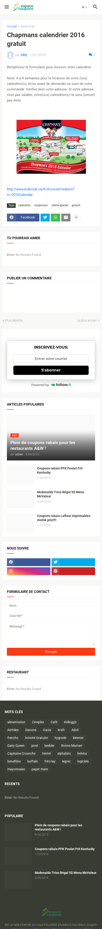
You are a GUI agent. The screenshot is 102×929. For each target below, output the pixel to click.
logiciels (83, 761)
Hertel (46, 753)
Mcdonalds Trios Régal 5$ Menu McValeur (60, 494)
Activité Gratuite (36, 738)
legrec (66, 761)
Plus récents (14, 320)
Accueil (12, 26)
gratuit (76, 205)
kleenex (78, 738)
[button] (6, 7)
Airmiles (13, 730)
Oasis (47, 730)
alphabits (64, 753)
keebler (49, 745)
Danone (30, 730)
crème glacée (60, 205)
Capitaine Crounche (21, 753)
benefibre (14, 761)
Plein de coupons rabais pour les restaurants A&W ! (58, 827)
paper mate (40, 769)
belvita (82, 753)
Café (54, 722)
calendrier (28, 26)
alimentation (16, 722)
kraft (61, 730)
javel (34, 745)
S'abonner (51, 370)
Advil (74, 730)
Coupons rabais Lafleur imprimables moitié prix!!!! (63, 518)
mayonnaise (16, 769)
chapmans (41, 205)
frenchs (12, 738)
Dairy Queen (16, 745)
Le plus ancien (87, 320)
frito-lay (49, 761)
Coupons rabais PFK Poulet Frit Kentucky (60, 470)
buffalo (32, 761)
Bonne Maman (71, 745)
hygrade (60, 738)
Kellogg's (70, 722)
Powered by (51, 385)
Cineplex (38, 722)
